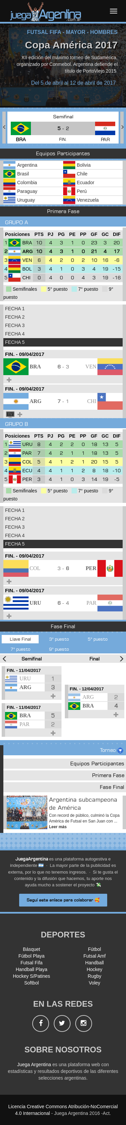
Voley (94, 983)
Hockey (94, 969)
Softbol (31, 983)
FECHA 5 (15, 342)
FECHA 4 (15, 333)
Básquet (31, 949)
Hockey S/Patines (31, 976)
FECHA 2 (15, 317)
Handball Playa (31, 969)
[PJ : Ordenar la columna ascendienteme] (50, 234)
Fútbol (94, 949)
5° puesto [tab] (98, 639)
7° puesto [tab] (20, 649)
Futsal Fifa (31, 962)
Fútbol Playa (31, 956)
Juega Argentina (34, 1064)
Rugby (94, 976)
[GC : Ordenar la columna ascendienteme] (105, 234)
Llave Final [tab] (20, 639)
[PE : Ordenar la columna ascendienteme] (72, 234)
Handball (94, 962)
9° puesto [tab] (59, 649)
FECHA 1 (15, 308)
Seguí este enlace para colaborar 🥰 (63, 899)
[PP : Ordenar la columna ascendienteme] (83, 234)
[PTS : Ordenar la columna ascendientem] (39, 234)
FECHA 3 (15, 325)
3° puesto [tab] (59, 639)
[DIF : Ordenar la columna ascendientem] (117, 234)
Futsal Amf (94, 956)
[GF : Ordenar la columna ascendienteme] (94, 234)
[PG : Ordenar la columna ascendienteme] (61, 234)
